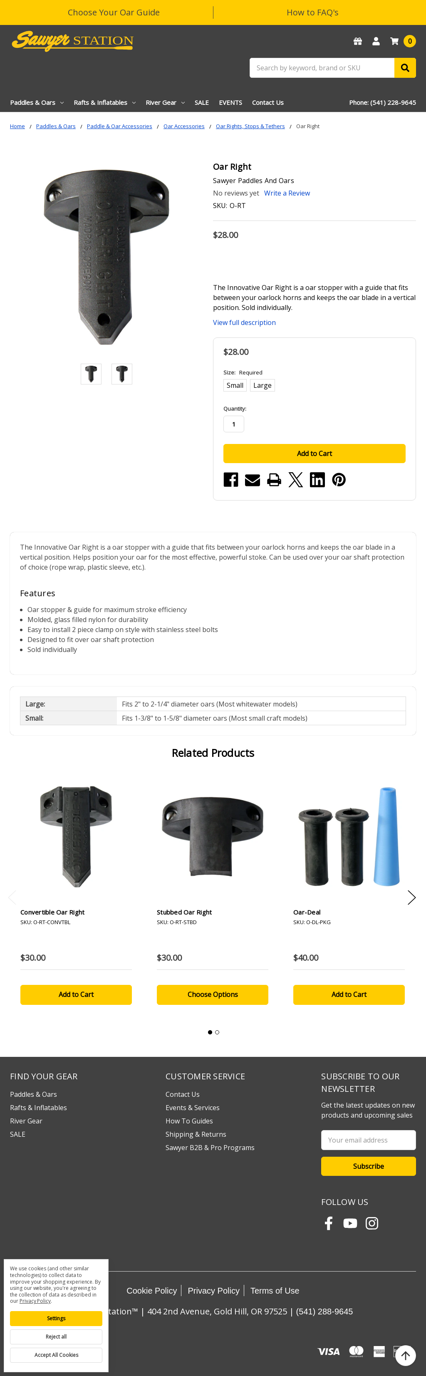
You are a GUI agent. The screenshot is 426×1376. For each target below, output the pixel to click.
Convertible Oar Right (52, 912)
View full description (244, 322)
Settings (56, 1318)
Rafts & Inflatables (105, 102)
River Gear (165, 102)
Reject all (56, 1336)
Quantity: (234, 408)
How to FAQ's (313, 12)
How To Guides (189, 1121)
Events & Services (193, 1107)
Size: (243, 372)
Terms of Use (275, 1290)
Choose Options (213, 994)
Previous (12, 897)
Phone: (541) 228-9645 (382, 102)
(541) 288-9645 (324, 1311)
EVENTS (230, 102)
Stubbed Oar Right (184, 912)
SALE (202, 102)
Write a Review (287, 193)
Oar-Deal (306, 912)
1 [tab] (210, 1032)
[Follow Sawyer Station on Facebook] (328, 1223)
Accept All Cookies (56, 1355)
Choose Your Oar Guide (114, 12)
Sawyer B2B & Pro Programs (210, 1147)
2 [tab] (217, 1032)
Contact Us (268, 102)
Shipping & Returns (196, 1134)
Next (412, 897)
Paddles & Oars (37, 102)
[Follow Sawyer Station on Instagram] (371, 1223)
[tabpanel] (76, 895)
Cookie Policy (151, 1290)
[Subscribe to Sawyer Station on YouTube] (350, 1223)
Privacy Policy (213, 1290)
